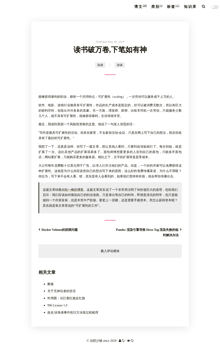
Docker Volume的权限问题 (58, 229)
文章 (92, 124)
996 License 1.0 (57, 305)
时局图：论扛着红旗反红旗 (66, 298)
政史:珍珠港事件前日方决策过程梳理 (72, 312)
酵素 (50, 284)
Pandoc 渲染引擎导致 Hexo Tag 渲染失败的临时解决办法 (149, 232)
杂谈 (100, 65)
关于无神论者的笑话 (61, 291)
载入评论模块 (110, 251)
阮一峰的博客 (74, 189)
